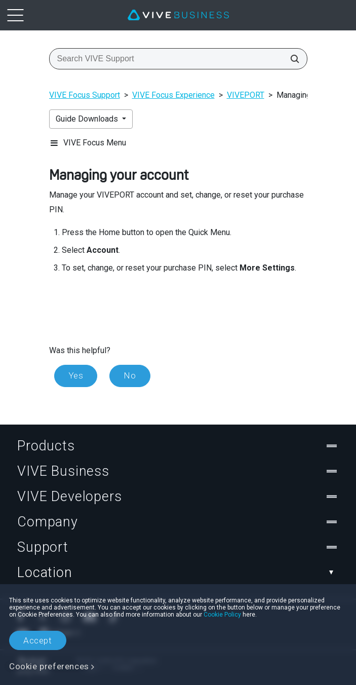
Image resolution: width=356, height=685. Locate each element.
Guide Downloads (88, 119)
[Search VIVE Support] (291, 59)
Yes (76, 375)
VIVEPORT (245, 95)
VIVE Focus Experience (173, 95)
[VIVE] (178, 15)
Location (178, 572)
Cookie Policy (222, 614)
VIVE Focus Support (84, 95)
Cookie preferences (49, 666)
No (130, 375)
